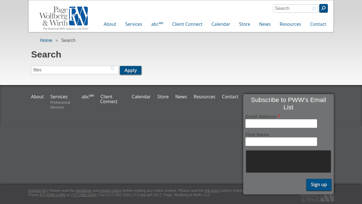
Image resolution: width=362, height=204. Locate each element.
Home (46, 40)
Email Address (262, 116)
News (265, 24)
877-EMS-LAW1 (53, 195)
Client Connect (187, 24)
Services (133, 24)
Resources (290, 24)
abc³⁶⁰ (157, 24)
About (110, 24)
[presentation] (289, 161)
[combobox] (295, 8)
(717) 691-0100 (83, 195)
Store (244, 24)
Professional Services (60, 104)
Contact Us (37, 190)
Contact (318, 24)
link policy (212, 190)
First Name (257, 134)
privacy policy (111, 190)
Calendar (221, 24)
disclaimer (84, 190)
